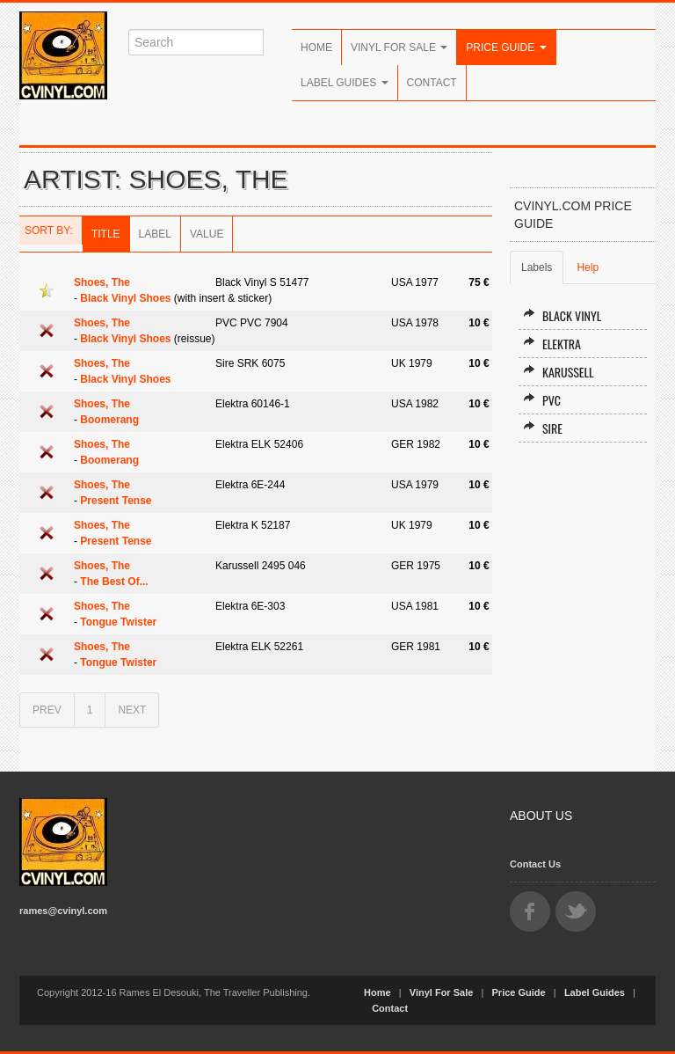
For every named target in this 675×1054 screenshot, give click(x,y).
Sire (542, 428)
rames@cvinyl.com (63, 910)
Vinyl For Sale (399, 47)
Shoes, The (102, 282)
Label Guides (344, 83)
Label (155, 234)
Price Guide (506, 47)
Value (206, 234)
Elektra (552, 343)
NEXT (132, 710)
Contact (432, 83)
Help (588, 267)
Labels (536, 267)
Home (316, 47)
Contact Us (535, 864)
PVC (542, 400)
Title (105, 234)
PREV (47, 710)
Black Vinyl (562, 315)
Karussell (558, 371)
